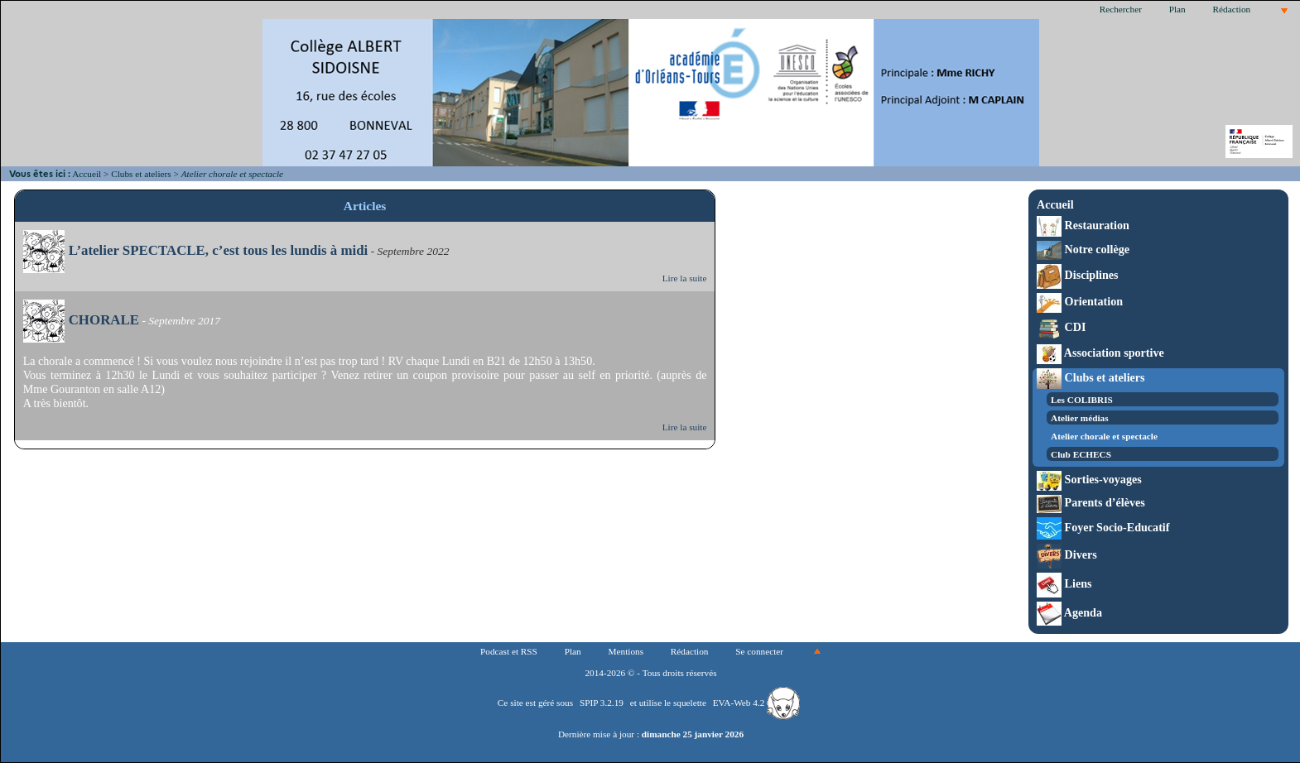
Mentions (626, 651)
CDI (1061, 327)
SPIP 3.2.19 (602, 703)
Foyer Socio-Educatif (1103, 527)
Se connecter (759, 651)
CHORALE (81, 320)
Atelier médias (1079, 418)
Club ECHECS (1081, 454)
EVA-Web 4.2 (756, 702)
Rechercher (1121, 9)
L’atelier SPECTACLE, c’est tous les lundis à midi (195, 250)
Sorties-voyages (1089, 479)
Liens (1064, 583)
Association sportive (1100, 352)
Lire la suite (684, 278)
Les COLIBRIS (1082, 400)
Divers (1067, 554)
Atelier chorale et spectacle (1104, 436)
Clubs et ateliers (141, 174)
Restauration (1083, 225)
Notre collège (1083, 249)
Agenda (1069, 612)
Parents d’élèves (1091, 502)
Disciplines (1077, 274)
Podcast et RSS (508, 651)
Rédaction (1232, 9)
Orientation (1080, 301)
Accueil (86, 174)
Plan (1177, 9)
